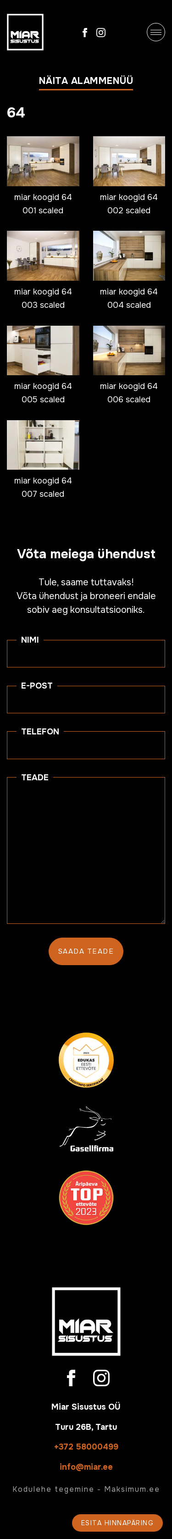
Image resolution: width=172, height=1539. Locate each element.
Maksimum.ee (132, 1489)
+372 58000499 (86, 1447)
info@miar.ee (86, 1467)
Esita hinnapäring (117, 1523)
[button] (86, 83)
